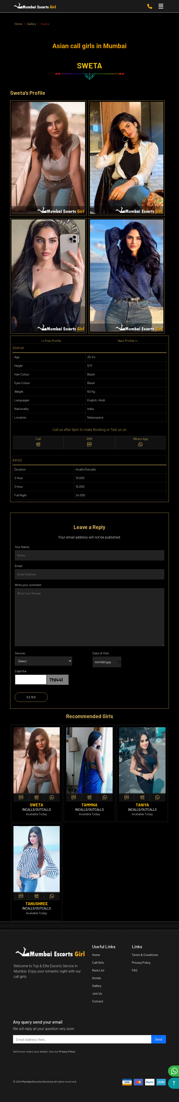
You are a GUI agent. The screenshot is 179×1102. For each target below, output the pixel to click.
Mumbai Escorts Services (37, 1081)
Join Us (97, 993)
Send (158, 1039)
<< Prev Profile (51, 341)
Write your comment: (28, 585)
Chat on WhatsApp (174, 1071)
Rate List (98, 970)
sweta (36, 804)
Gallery (96, 986)
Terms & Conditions (145, 955)
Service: (20, 653)
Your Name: (22, 547)
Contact (97, 1001)
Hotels (96, 978)
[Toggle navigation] (161, 6)
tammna (89, 804)
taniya (142, 804)
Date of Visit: (101, 653)
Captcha (20, 671)
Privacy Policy (141, 962)
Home (96, 955)
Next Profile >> (128, 341)
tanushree (36, 903)
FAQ (134, 970)
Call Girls (98, 962)
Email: (19, 566)
